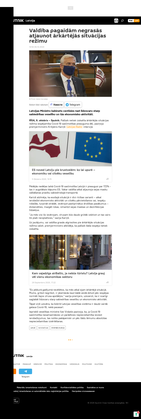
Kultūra (99, 364)
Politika (48, 364)
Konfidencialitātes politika (72, 387)
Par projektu (8, 387)
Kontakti (53, 387)
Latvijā (32, 328)
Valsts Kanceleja (42, 99)
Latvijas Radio (74, 126)
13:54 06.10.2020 (36, 47)
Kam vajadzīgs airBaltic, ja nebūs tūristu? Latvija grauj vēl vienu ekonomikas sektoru (68, 275)
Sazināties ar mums (95, 387)
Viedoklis (74, 364)
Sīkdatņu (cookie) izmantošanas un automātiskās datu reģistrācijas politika (36, 391)
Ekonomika (61, 364)
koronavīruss (43, 328)
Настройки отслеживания (83, 391)
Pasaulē (27, 364)
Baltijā (16, 364)
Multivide (87, 364)
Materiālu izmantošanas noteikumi (32, 387)
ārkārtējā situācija (57, 328)
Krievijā (38, 364)
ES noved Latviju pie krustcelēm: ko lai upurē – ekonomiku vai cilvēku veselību (63, 171)
